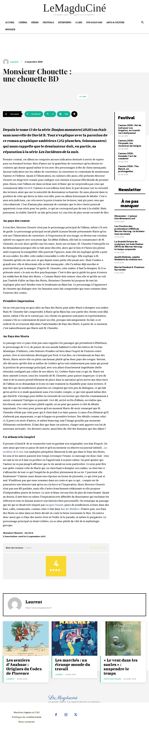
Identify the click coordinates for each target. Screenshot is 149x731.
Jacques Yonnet (54, 504)
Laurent (14, 61)
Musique (10, 29)
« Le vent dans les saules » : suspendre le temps (121, 663)
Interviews (64, 22)
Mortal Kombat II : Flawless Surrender (128, 259)
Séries (35, 22)
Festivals (48, 22)
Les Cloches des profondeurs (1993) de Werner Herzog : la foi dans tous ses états (128, 222)
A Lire (78, 22)
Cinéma (22, 22)
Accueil (9, 22)
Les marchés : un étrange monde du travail (70, 663)
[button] (142, 22)
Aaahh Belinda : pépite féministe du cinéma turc (127, 249)
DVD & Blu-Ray (94, 22)
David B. (28, 188)
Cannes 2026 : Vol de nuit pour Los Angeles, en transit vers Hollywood (130, 128)
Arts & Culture (115, 22)
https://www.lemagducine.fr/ (38, 607)
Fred (26, 347)
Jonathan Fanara (112, 672)
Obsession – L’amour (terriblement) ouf (125, 209)
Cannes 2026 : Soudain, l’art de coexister (130, 153)
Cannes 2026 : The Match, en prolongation (130, 163)
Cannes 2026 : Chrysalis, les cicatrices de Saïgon (130, 142)
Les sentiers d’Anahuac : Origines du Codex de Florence (25, 663)
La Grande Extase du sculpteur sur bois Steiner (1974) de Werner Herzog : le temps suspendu (129, 237)
